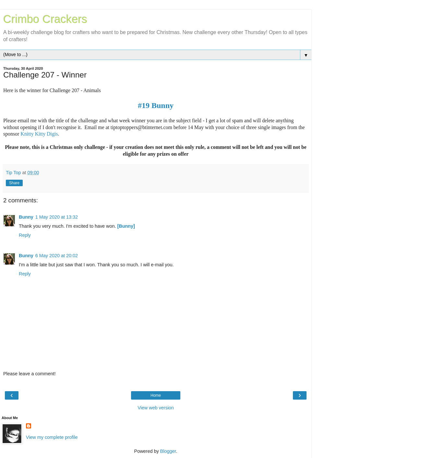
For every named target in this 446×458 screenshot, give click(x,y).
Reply (25, 235)
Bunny (26, 217)
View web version (156, 407)
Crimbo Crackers (45, 19)
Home (156, 395)
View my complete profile (52, 437)
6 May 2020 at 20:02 (56, 255)
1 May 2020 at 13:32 (56, 217)
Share (14, 183)
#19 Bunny (156, 105)
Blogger (168, 451)
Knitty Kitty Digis (39, 134)
